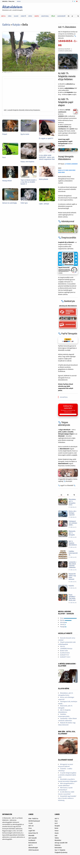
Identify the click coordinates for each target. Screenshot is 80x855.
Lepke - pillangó (44, 204)
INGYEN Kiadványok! (34, 821)
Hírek (9, 16)
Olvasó (16, 16)
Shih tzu (62, 646)
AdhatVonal (45, 16)
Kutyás (16, 24)
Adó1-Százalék (32, 838)
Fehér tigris (24, 203)
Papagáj (63, 626)
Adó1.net (30, 826)
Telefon (57, 838)
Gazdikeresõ (31, 840)
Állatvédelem (12, 7)
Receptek (57, 826)
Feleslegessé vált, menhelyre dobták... (73, 523)
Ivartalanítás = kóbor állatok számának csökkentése (73, 564)
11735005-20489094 (71, 164)
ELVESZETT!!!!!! (64, 655)
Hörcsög (63, 622)
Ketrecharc (58, 845)
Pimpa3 (4, 134)
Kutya (68, 618)
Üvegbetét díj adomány (61, 852)
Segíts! (37, 16)
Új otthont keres (65, 653)
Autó (56, 835)
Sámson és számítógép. (9, 203)
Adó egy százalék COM (61, 843)
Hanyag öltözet (7, 181)
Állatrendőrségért (33, 847)
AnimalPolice (64, 397)
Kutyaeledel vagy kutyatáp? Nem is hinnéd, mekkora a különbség (67, 798)
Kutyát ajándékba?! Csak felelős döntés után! (72, 597)
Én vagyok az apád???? (46, 138)
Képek (30, 16)
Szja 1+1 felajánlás (60, 850)
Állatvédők (31, 835)
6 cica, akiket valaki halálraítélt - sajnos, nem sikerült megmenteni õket (47, 157)
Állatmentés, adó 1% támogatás (72, 533)
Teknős (63, 624)
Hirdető (23, 16)
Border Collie (64, 650)
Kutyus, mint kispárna (27, 162)
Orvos (30, 828)
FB (68, 16)
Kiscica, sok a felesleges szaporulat (72, 513)
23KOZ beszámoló (33, 850)
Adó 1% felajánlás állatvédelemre (73, 543)
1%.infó (30, 823)
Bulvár (56, 828)
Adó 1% (3, 16)
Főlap (53, 16)
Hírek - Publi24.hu (33, 818)
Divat (56, 821)
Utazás (57, 833)
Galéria (6, 24)
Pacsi (4, 157)
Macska (66, 620)
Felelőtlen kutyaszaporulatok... (73, 553)
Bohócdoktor (58, 847)
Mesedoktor (58, 840)
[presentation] (61, 494)
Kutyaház (71, 585)
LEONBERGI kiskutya (66, 648)
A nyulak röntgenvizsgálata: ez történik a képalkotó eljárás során (67, 775)
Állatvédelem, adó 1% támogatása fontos (72, 502)
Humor (56, 830)
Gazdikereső (61, 16)
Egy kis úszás (25, 134)
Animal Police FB (33, 833)
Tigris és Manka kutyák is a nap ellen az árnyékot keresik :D (28, 182)
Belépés (19, 1)
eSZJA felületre (69, 88)
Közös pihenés (43, 179)
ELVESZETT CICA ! (65, 657)
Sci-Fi (56, 823)
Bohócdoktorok (32, 843)
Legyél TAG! (31, 830)
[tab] (61, 494)
